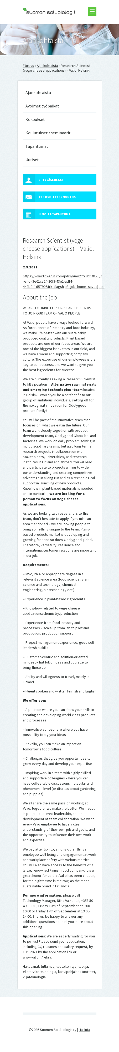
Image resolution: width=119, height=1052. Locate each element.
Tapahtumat (36, 146)
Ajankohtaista (47, 65)
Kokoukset (35, 119)
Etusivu (28, 65)
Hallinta (84, 1029)
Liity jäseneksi (43, 179)
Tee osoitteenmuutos (49, 196)
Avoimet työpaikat (42, 106)
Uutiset (32, 159)
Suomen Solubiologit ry (41, 25)
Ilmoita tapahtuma (46, 214)
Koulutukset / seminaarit (48, 132)
